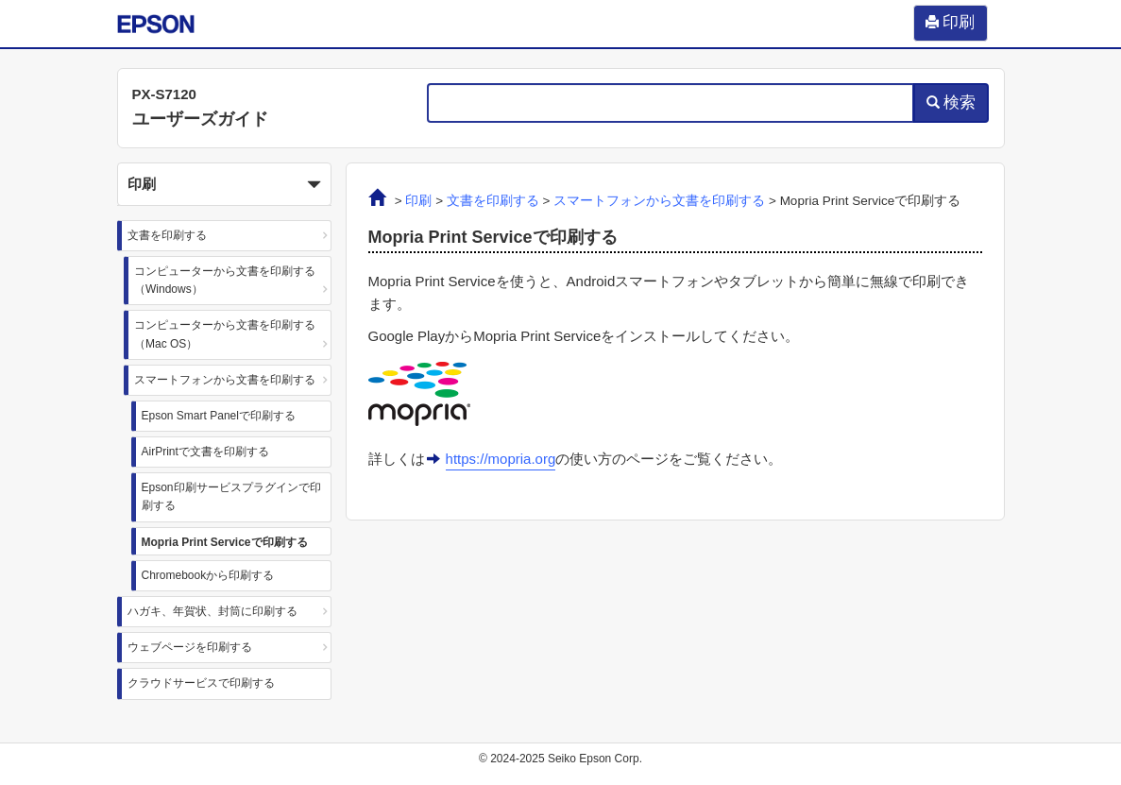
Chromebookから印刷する (208, 575)
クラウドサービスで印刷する (201, 683)
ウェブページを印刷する (189, 647)
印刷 (418, 201)
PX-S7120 (164, 94)
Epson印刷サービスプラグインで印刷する (231, 496)
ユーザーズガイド (200, 119)
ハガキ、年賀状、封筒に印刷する (212, 611)
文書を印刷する (167, 235)
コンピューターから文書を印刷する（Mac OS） (224, 334)
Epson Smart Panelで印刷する (219, 415)
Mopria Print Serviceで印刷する (225, 542)
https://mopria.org (501, 459)
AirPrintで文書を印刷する (205, 451)
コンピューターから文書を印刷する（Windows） (224, 280)
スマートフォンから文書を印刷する (224, 379)
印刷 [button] (224, 185)
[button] (224, 184)
